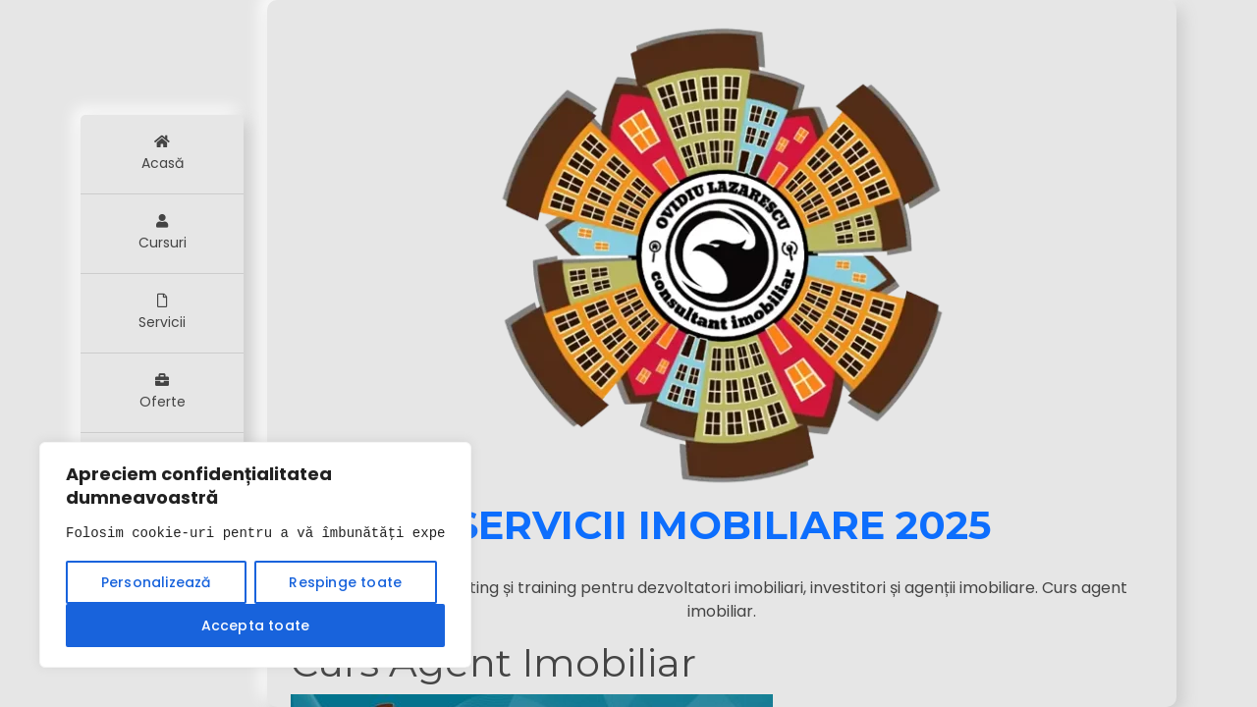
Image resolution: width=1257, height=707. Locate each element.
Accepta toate (255, 625)
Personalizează (156, 582)
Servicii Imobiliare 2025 (722, 525)
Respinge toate (345, 582)
